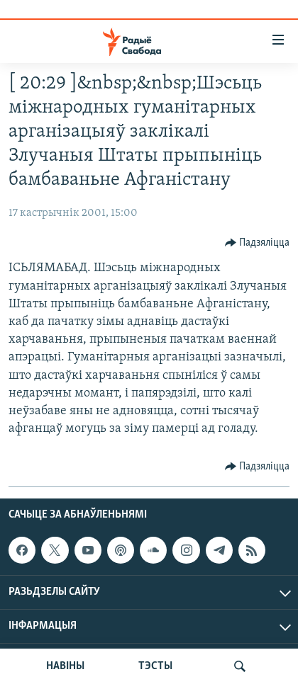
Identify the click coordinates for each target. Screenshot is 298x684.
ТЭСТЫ (155, 666)
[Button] (257, 243)
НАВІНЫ (65, 666)
